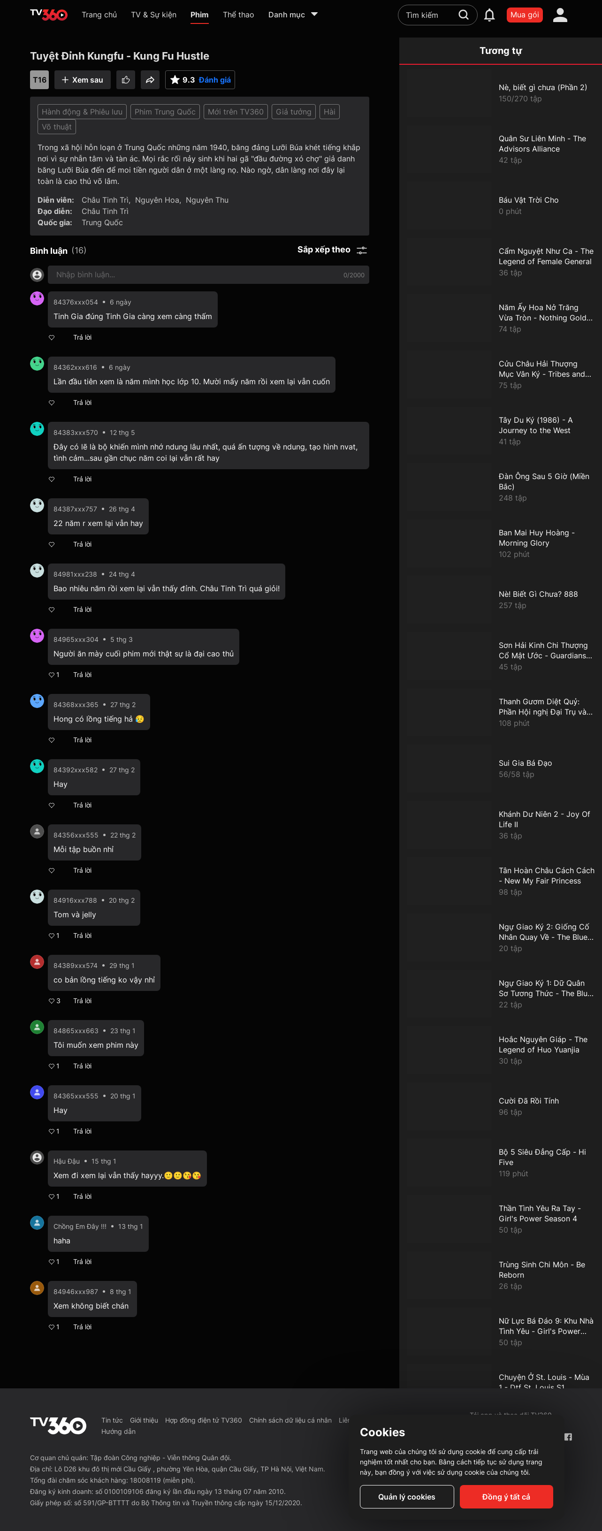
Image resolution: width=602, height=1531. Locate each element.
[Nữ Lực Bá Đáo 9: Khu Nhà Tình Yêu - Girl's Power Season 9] (500, 1331)
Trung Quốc (102, 222)
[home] (49, 15)
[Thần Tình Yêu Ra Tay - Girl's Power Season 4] (500, 1219)
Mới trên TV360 (236, 111)
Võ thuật (57, 126)
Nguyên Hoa (157, 200)
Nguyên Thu (207, 200)
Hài (329, 111)
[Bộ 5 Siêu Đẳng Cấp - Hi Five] (500, 1163)
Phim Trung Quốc (165, 111)
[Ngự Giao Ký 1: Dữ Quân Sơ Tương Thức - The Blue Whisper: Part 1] (500, 994)
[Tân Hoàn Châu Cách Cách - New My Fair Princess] (500, 881)
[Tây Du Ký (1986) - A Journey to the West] (500, 431)
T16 (39, 79)
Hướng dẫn (118, 1431)
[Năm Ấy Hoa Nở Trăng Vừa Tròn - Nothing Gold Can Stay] (500, 318)
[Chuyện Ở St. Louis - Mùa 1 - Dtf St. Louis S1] (500, 1388)
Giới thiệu (144, 1420)
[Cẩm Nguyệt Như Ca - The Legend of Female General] (500, 262)
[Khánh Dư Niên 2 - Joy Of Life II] (500, 825)
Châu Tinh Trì (105, 200)
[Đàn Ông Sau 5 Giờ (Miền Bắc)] (500, 487)
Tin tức (112, 1420)
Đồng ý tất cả (506, 1496)
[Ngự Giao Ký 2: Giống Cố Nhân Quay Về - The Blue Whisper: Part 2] (500, 937)
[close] (585, 28)
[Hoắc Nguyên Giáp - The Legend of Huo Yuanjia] (500, 1050)
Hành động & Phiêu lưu (82, 111)
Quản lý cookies (406, 1496)
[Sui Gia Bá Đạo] (500, 768)
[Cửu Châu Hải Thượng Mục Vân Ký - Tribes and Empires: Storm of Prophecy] (500, 374)
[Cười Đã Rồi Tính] (500, 1106)
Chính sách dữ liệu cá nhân (290, 1420)
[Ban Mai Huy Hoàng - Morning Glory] (500, 543)
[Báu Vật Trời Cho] (500, 205)
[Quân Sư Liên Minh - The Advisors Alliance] (500, 149)
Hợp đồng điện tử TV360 (203, 1420)
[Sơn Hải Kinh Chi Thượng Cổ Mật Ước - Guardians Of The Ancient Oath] (500, 656)
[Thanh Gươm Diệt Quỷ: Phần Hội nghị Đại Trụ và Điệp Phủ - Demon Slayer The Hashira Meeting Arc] (500, 712)
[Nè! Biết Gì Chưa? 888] (500, 599)
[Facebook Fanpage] (568, 1437)
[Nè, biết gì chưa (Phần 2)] (500, 93)
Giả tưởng (294, 111)
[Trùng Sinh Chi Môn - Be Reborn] (500, 1275)
